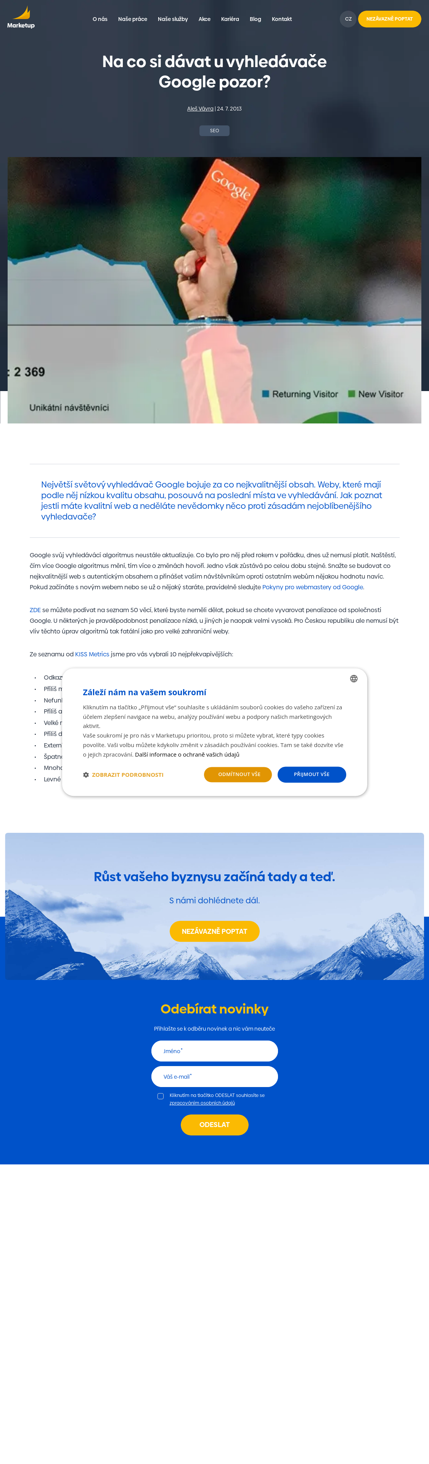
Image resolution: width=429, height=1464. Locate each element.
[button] (123, 774)
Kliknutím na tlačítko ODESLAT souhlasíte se (217, 1099)
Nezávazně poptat (214, 931)
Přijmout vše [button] (312, 774)
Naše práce (132, 19)
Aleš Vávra (200, 108)
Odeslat (214, 1124)
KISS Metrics (92, 654)
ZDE (35, 610)
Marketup (20, 19)
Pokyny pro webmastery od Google (312, 587)
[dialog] (214, 732)
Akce (204, 19)
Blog (255, 19)
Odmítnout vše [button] (240, 774)
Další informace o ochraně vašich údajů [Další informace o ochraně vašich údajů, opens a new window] (187, 754)
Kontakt (282, 19)
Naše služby (173, 19)
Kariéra (230, 19)
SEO (214, 131)
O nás (100, 19)
